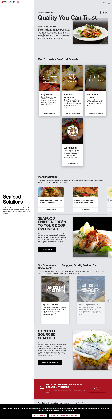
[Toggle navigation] (104, 3)
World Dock (70, 148)
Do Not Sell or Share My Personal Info (64, 415)
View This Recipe (51, 209)
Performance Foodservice (8, 2)
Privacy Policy (82, 408)
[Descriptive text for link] (49, 78)
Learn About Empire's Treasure (73, 113)
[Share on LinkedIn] (103, 12)
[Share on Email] (106, 12)
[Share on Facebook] (100, 12)
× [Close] (105, 407)
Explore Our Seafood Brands (50, 362)
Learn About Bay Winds (49, 113)
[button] (108, 200)
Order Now (21, 2)
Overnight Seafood (47, 249)
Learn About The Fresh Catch (96, 113)
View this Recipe (85, 209)
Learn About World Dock (72, 163)
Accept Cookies (39, 415)
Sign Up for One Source (97, 389)
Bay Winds (47, 95)
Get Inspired (41, 12)
